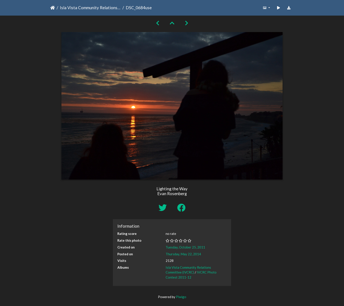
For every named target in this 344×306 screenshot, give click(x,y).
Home (52, 8)
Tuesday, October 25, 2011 (185, 247)
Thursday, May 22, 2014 (183, 254)
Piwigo (181, 297)
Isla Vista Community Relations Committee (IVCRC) (90, 7)
